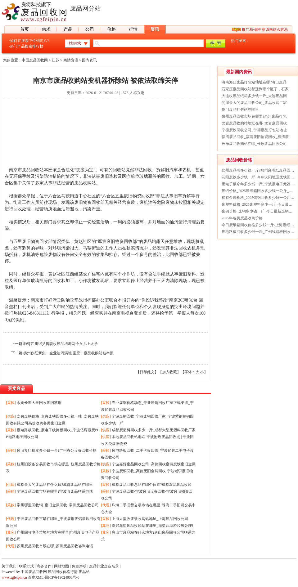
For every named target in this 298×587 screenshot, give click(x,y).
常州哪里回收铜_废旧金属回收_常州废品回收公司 (58, 505)
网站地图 (61, 566)
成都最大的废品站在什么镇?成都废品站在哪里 (55, 484)
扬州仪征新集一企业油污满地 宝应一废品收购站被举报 (68, 353)
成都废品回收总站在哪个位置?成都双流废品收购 (152, 484)
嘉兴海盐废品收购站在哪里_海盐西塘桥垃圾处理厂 (154, 525)
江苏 (55, 60)
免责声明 (79, 566)
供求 (46, 29)
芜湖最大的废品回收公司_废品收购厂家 (254, 103)
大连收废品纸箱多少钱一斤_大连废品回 (254, 96)
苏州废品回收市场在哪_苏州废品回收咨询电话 (55, 546)
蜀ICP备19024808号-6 (61, 577)
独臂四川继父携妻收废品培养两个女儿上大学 (60, 344)
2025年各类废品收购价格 (242, 218)
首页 (24, 29)
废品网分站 (85, 8)
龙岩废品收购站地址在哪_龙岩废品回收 (254, 123)
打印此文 (147, 372)
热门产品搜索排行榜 (26, 46)
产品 (68, 29)
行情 (133, 29)
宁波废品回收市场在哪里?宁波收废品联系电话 (55, 491)
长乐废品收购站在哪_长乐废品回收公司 (254, 143)
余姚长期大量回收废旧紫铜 (39, 403)
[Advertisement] (101, 136)
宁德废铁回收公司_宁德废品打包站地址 (254, 130)
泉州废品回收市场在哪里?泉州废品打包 (254, 116)
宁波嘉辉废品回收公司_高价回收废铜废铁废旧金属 (154, 464)
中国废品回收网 (35, 60)
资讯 (155, 29)
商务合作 (44, 566)
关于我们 (9, 566)
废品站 (84, 572)
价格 (111, 29)
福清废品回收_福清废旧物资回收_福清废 (255, 137)
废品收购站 (85, 183)
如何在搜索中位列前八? (29, 40)
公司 (89, 29)
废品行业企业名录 (104, 566)
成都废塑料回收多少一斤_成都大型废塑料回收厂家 (154, 430)
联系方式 (26, 566)
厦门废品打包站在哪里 (240, 109)
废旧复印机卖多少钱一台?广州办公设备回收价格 (57, 450)
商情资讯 (70, 60)
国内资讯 (89, 60)
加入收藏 (169, 372)
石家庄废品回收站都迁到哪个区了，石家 (255, 89)
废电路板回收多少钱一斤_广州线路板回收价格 (260, 232)
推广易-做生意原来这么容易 (265, 29)
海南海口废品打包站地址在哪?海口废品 (254, 82)
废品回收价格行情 (63, 572)
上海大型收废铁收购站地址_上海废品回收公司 (150, 519)
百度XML (35, 577)
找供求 (75, 43)
